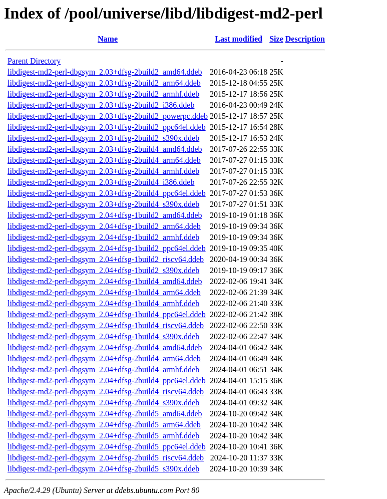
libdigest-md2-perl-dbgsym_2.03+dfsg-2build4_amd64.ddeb (105, 149)
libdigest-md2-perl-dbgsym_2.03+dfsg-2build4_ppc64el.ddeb (107, 193)
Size (276, 39)
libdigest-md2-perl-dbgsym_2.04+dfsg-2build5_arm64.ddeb (104, 424)
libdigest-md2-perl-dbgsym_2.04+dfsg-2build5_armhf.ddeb (103, 435)
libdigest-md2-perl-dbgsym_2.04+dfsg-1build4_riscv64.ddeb (106, 325)
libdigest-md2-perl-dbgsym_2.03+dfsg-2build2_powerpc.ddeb (108, 116)
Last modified (238, 39)
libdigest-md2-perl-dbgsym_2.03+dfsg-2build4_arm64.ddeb (104, 160)
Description (305, 39)
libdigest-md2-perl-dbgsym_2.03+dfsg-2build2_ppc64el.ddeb (107, 127)
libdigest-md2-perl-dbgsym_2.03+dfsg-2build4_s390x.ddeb (103, 204)
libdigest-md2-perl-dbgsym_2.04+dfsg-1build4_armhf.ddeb (103, 303)
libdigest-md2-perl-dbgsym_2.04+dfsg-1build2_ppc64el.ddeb (107, 248)
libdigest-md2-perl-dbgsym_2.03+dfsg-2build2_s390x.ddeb (103, 138)
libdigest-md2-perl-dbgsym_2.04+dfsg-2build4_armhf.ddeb (103, 369)
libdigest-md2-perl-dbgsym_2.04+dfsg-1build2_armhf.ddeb (103, 237)
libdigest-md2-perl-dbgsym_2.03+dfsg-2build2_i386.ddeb (101, 105)
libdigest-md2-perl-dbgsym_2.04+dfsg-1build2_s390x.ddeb (103, 270)
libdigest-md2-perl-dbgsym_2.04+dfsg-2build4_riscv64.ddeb (106, 391)
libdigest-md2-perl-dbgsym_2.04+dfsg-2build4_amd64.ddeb (105, 347)
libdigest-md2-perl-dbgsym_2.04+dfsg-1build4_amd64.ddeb (105, 281)
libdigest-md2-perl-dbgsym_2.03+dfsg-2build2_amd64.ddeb (105, 72)
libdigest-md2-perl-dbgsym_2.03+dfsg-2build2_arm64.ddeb (104, 83)
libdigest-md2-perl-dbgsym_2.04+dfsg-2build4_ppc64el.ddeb (107, 380)
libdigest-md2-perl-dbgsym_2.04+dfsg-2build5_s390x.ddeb (103, 468)
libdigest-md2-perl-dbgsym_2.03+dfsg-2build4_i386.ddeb (101, 182)
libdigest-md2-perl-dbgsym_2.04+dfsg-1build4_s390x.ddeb (103, 336)
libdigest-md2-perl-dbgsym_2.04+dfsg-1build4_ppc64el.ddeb (107, 314)
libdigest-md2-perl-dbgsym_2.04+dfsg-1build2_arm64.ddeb (104, 226)
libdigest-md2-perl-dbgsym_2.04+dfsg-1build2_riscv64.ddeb (106, 259)
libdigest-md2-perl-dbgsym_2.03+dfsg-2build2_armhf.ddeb (103, 94)
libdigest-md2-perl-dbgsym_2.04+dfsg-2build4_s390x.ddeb (103, 402)
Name (108, 39)
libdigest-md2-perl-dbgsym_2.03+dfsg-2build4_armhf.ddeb (103, 171)
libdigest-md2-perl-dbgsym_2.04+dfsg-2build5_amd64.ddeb (105, 413)
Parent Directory (34, 61)
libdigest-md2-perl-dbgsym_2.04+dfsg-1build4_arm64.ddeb (104, 292)
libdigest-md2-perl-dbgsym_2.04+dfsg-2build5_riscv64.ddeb (106, 457)
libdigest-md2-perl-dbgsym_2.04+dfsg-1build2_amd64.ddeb (105, 215)
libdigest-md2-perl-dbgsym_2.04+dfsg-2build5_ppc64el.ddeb (107, 446)
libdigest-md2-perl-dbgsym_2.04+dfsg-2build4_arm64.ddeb (104, 358)
